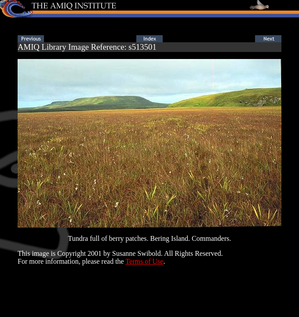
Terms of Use (144, 261)
